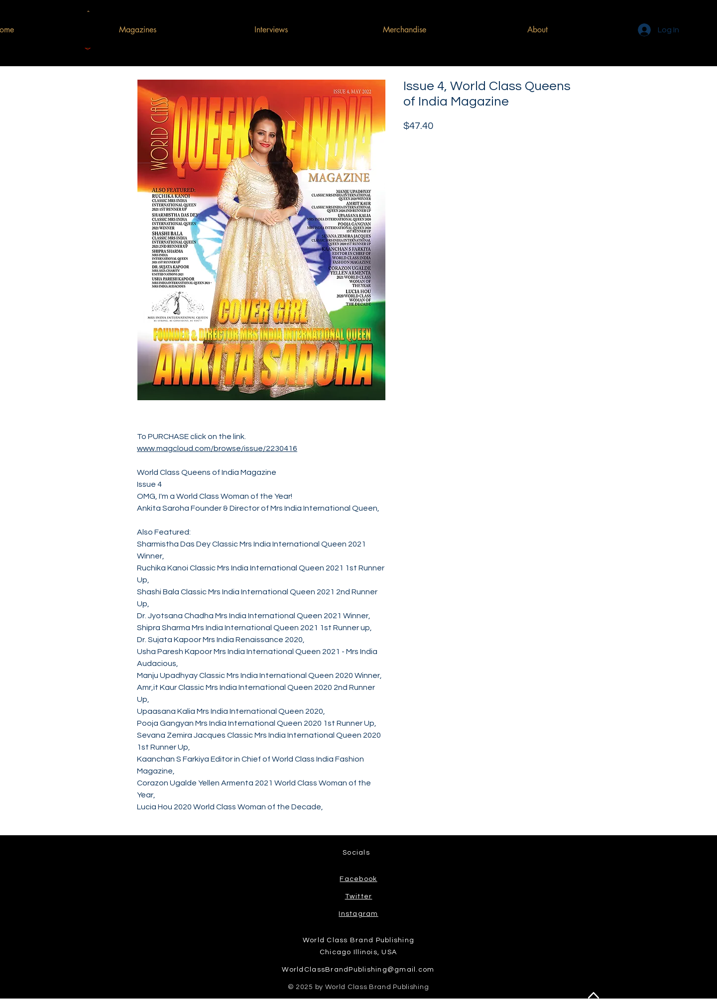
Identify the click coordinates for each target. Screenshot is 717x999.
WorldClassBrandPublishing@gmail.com (358, 969)
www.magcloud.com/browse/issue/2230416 (217, 448)
